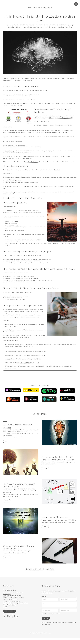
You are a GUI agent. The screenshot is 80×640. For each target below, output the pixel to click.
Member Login (10, 611)
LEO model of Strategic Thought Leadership (60, 117)
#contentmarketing (19, 78)
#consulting (12, 78)
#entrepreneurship (35, 78)
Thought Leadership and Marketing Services (14, 597)
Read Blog (13, 590)
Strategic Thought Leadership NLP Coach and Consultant (29, 344)
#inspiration (50, 78)
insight (11, 156)
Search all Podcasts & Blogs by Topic (12, 595)
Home (4, 590)
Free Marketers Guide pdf (9, 604)
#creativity (27, 78)
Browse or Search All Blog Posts (40, 569)
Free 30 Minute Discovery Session (11, 601)
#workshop (30, 80)
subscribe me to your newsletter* (52, 613)
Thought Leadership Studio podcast (65, 344)
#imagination (43, 78)
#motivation (56, 78)
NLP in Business (7, 593)
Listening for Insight (10, 151)
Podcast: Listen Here (8, 592)
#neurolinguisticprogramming (67, 78)
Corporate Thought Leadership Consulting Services (15, 603)
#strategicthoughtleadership (10, 80)
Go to (6, 441)
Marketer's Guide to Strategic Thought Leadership (27, 362)
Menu (76, 4)
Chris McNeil (11, 344)
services (58, 591)
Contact (5, 606)
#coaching (5, 78)
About (8, 590)
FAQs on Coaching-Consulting (10, 599)
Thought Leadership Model (31, 161)
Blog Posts (48, 7)
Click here (7, 351)
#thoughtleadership (22, 80)
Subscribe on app (19, 592)
